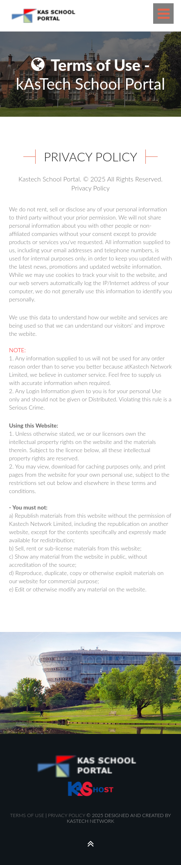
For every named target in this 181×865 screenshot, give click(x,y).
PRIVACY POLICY (66, 815)
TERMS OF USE (27, 815)
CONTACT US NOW (91, 709)
